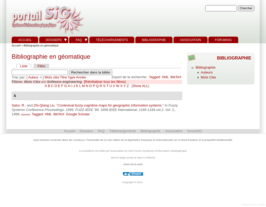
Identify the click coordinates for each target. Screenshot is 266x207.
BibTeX (175, 77)
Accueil (25, 40)
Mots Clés (208, 77)
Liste (24, 66)
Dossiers (54, 40)
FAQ (79, 40)
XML (165, 77)
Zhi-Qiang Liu (44, 105)
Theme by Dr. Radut (253, 204)
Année (81, 77)
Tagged (154, 77)
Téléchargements (112, 40)
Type (71, 77)
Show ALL (140, 86)
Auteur (33, 77)
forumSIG (223, 40)
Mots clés (52, 77)
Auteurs (207, 72)
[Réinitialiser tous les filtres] (105, 82)
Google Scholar (78, 114)
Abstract (25, 114)
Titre (63, 77)
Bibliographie (154, 40)
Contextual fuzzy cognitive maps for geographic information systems (110, 105)
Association (190, 40)
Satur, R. (18, 105)
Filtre (41, 66)
